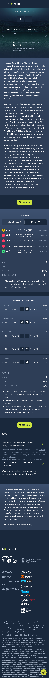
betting (7, 484)
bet (24, 502)
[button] (4, 4)
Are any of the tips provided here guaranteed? (17, 452)
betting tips (19, 487)
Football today (11, 478)
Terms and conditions (7, 561)
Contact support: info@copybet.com (10, 577)
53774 (18, 614)
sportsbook (20, 513)
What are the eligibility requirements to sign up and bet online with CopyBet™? (19, 461)
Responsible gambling (7, 566)
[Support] (44, 672)
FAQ (3, 573)
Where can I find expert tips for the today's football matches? (17, 444)
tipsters (28, 484)
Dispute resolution (10, 570)
